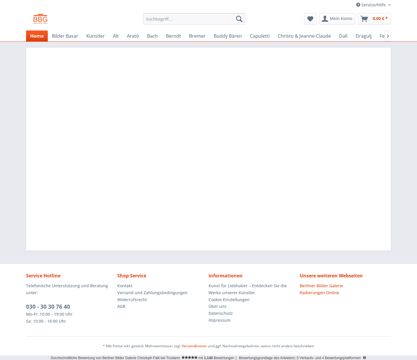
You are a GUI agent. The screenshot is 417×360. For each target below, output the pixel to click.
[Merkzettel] (310, 19)
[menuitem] (194, 19)
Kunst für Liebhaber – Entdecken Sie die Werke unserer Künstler (248, 289)
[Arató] (133, 35)
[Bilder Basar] (65, 35)
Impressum (220, 320)
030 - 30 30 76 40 (48, 306)
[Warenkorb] (374, 19)
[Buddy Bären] (228, 35)
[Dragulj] (364, 35)
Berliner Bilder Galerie (321, 285)
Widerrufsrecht (132, 299)
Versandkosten (194, 345)
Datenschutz (221, 313)
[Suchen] (239, 19)
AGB (121, 306)
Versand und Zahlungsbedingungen (152, 292)
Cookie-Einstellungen (229, 299)
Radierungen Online (319, 292)
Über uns (217, 306)
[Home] (37, 35)
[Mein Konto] (337, 19)
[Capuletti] (260, 35)
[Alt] (116, 35)
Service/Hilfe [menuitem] (371, 5)
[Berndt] (173, 35)
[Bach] (152, 35)
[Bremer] (197, 35)
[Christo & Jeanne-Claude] (304, 35)
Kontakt (124, 285)
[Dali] (343, 35)
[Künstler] (95, 35)
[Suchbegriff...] (194, 19)
